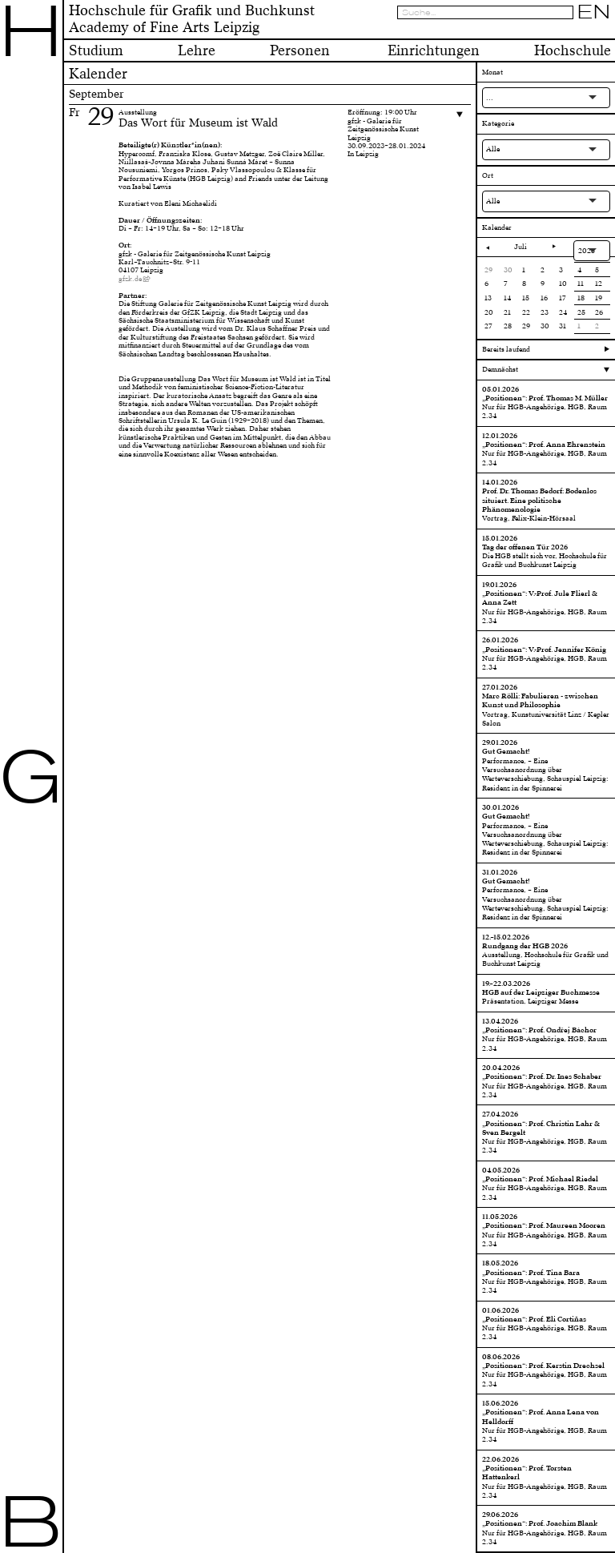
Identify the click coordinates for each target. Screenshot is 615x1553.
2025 (586, 250)
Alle (493, 149)
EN (594, 12)
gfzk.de (130, 279)
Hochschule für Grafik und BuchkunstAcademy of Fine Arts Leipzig (192, 19)
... (489, 98)
